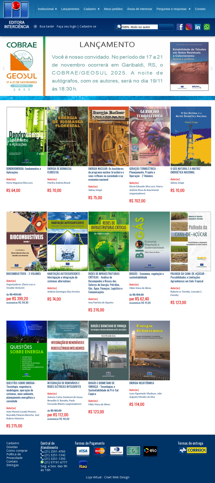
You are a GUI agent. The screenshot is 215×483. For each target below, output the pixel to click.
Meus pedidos (113, 9)
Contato (200, 9)
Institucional (46, 9)
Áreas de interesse (139, 9)
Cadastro (90, 9)
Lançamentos (70, 9)
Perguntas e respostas (171, 9)
